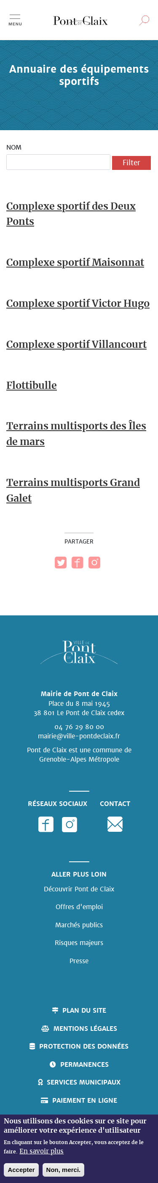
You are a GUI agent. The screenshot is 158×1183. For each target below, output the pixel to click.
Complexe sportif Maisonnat (75, 263)
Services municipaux (84, 1082)
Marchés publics (79, 925)
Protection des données (84, 1046)
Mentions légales (85, 1029)
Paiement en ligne (84, 1100)
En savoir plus (41, 1151)
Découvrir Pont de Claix (79, 889)
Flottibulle (31, 386)
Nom (13, 147)
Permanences (84, 1064)
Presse (79, 961)
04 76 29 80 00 (79, 727)
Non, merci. (63, 1169)
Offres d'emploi (79, 907)
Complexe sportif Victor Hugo (78, 304)
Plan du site (84, 1010)
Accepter (21, 1169)
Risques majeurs (79, 943)
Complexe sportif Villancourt (76, 345)
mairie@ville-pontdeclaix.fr (79, 736)
